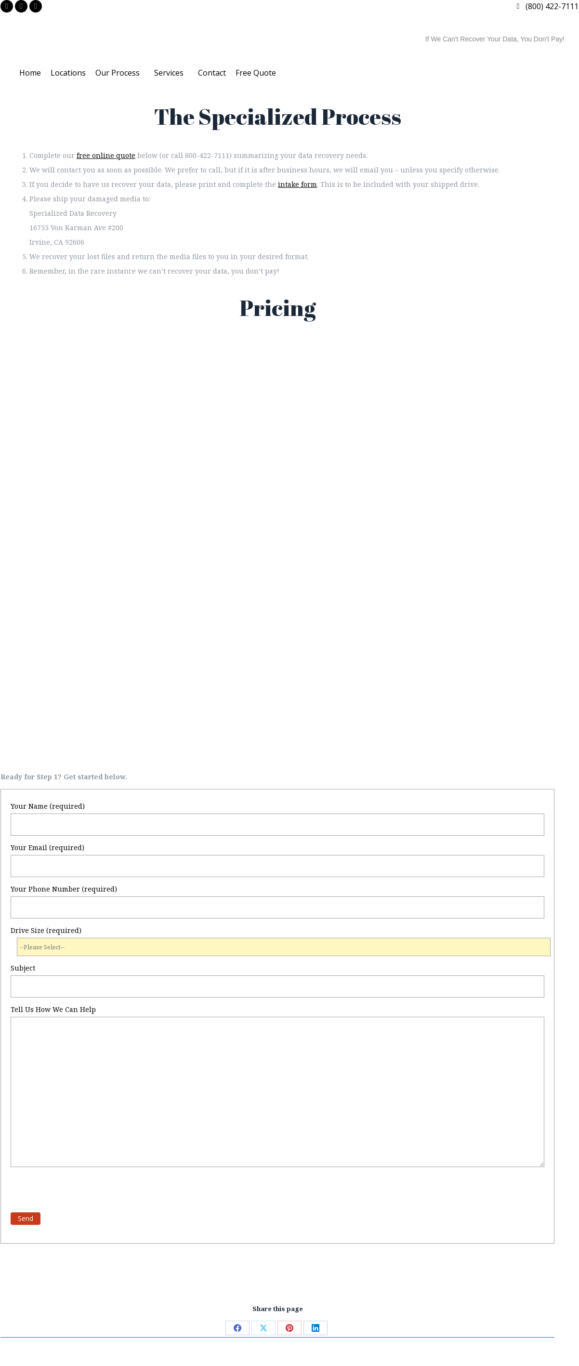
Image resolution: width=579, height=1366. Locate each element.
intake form (297, 184)
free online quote (106, 155)
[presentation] (84, 1190)
